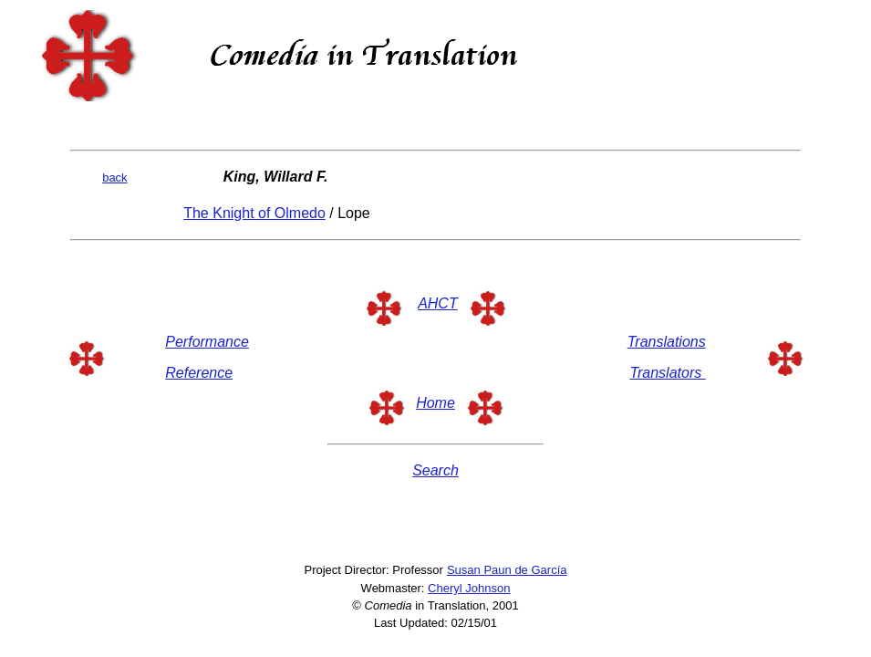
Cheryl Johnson (469, 588)
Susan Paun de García (507, 570)
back (114, 177)
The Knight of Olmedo (254, 213)
